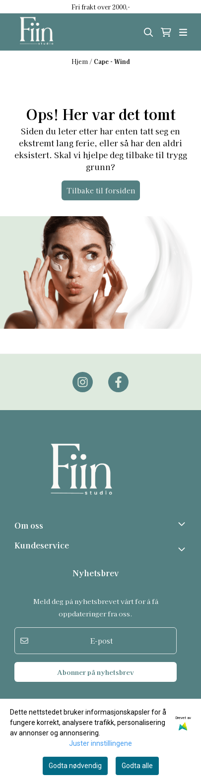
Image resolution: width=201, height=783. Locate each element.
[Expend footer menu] (183, 549)
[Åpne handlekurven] (166, 32)
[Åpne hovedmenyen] (183, 32)
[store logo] (47, 32)
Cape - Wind (112, 61)
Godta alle (137, 766)
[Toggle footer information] (182, 524)
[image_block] (100, 272)
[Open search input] (148, 32)
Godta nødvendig (75, 766)
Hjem (80, 61)
